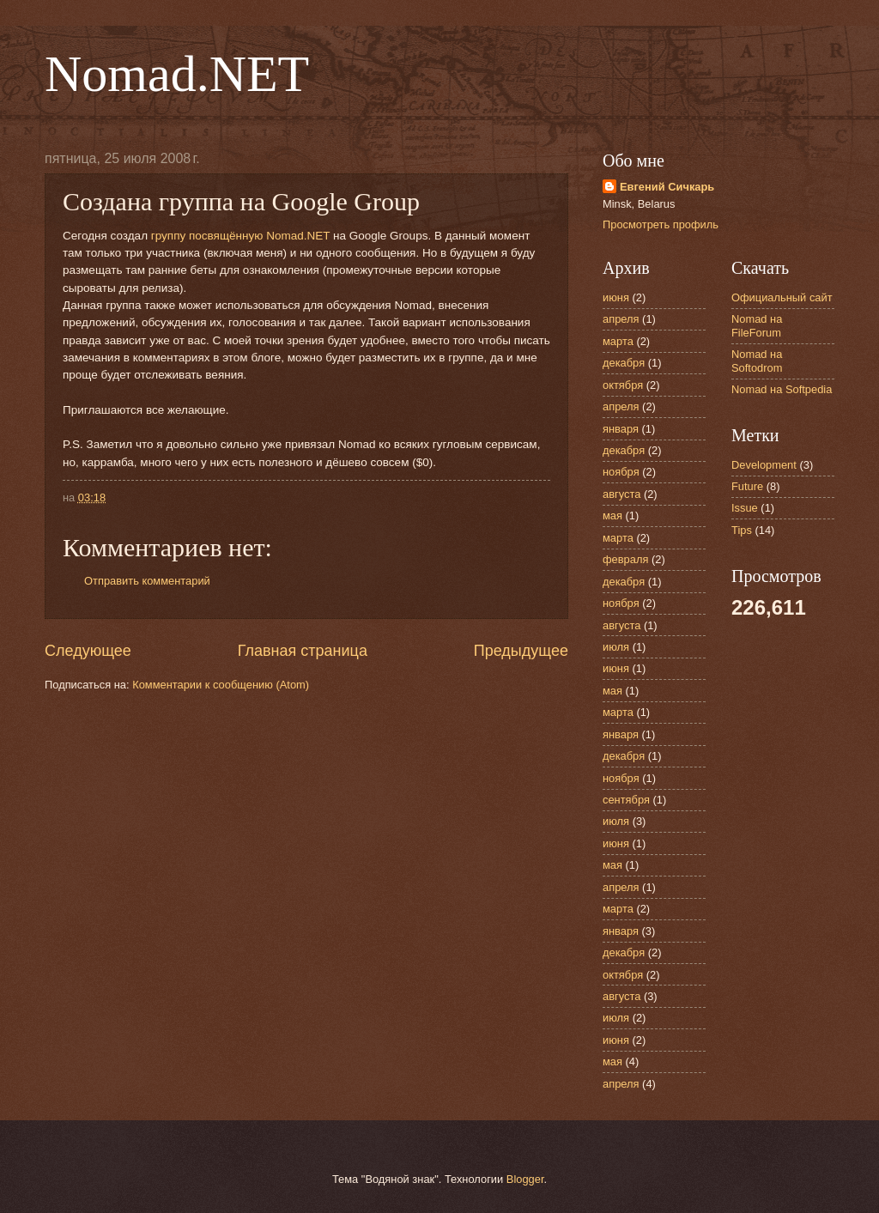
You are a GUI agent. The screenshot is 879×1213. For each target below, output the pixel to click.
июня (616, 297)
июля (616, 646)
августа (621, 494)
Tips (741, 530)
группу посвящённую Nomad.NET (240, 235)
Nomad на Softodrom (756, 360)
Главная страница (302, 650)
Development (764, 464)
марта (618, 341)
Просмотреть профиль (660, 224)
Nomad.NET (177, 73)
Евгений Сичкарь (667, 186)
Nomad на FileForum (756, 325)
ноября (621, 471)
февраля (625, 559)
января (621, 428)
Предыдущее (521, 650)
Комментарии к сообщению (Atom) (220, 684)
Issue (744, 507)
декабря (624, 362)
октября (623, 385)
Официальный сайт (782, 297)
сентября (626, 799)
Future (747, 486)
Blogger (525, 1179)
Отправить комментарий (147, 580)
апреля (621, 318)
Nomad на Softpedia (781, 389)
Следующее (88, 650)
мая (612, 515)
